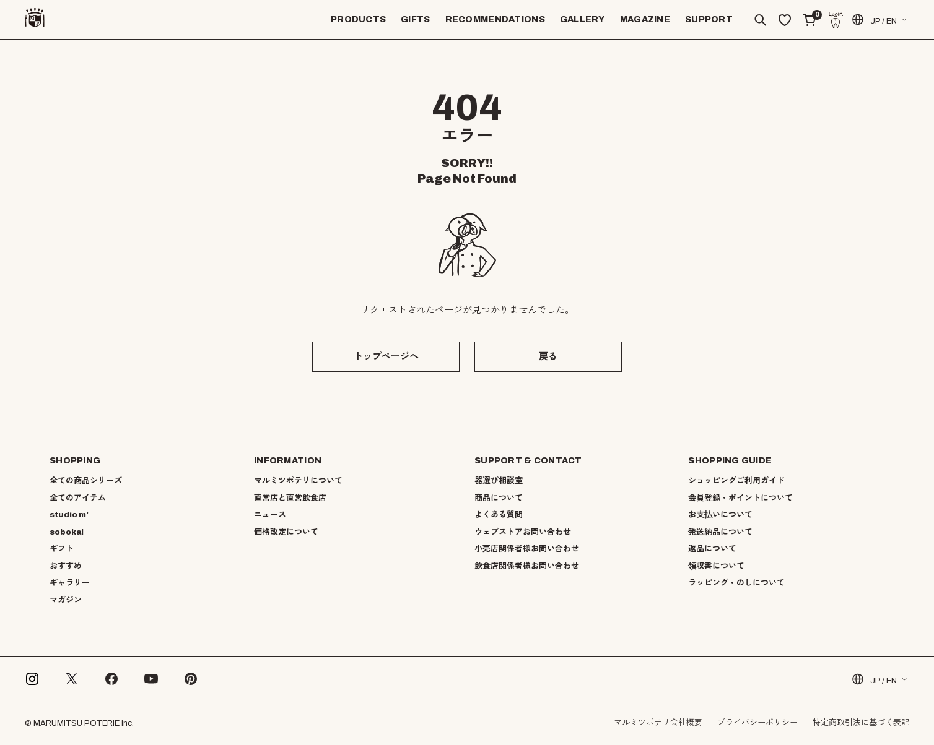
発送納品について (720, 532)
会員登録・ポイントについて (740, 498)
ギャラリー (70, 583)
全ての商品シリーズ (86, 480)
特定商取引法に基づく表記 (861, 722)
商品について (498, 498)
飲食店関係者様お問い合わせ (526, 566)
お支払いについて (720, 514)
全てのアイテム (78, 498)
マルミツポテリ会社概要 (658, 722)
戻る (548, 356)
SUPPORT (709, 19)
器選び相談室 (498, 480)
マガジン (66, 600)
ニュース (270, 514)
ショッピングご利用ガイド (736, 480)
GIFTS (415, 19)
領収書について (716, 566)
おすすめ (66, 566)
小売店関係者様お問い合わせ (526, 549)
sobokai (67, 532)
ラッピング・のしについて (736, 583)
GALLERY (582, 19)
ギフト (62, 549)
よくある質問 (498, 514)
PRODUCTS (358, 19)
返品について (712, 549)
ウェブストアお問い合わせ (522, 532)
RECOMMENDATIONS (495, 19)
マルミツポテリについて (298, 480)
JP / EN (873, 19)
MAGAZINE (645, 19)
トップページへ (386, 356)
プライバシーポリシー (757, 722)
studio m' (69, 514)
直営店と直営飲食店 (290, 498)
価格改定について (286, 532)
